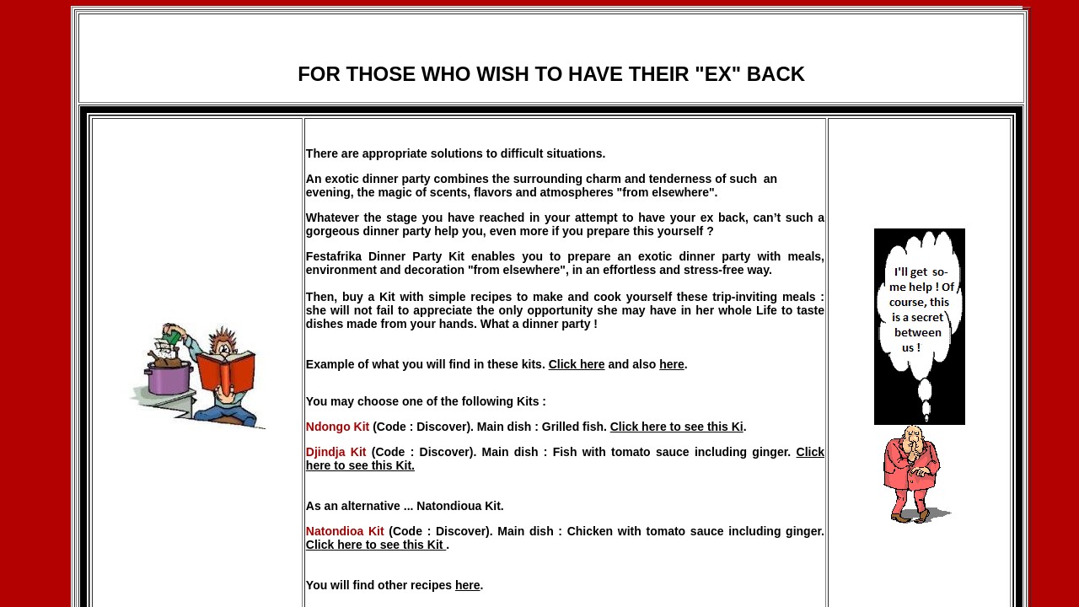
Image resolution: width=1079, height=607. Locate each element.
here (671, 364)
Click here (577, 364)
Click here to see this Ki (676, 426)
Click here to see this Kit (376, 544)
